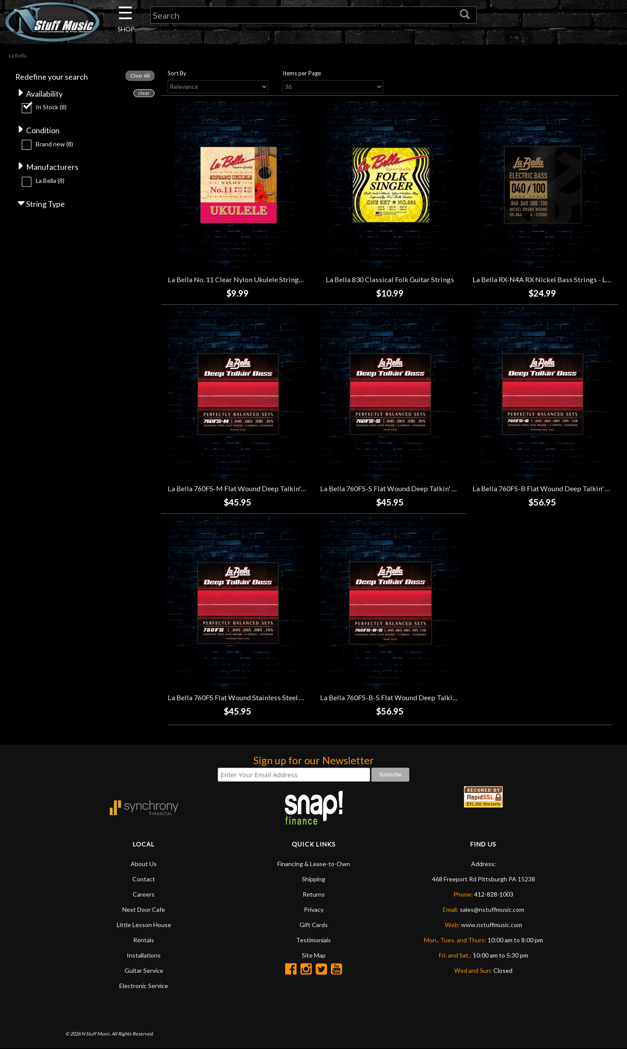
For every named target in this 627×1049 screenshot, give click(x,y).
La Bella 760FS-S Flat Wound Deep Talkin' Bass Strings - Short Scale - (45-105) (441, 489)
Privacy (314, 910)
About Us (144, 864)
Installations (144, 955)
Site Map (314, 955)
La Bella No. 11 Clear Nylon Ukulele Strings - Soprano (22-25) (263, 280)
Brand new (54, 144)
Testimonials (313, 940)
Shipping (313, 879)
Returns (314, 894)
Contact (143, 879)
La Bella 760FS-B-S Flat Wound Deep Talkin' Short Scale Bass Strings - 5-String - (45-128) (459, 697)
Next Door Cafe (143, 910)
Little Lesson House (144, 925)
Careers (144, 894)
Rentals (143, 940)
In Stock (51, 107)
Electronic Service (143, 986)
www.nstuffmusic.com (491, 925)
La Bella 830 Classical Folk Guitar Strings (390, 280)
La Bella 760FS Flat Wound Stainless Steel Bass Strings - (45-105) (269, 697)
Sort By (177, 73)
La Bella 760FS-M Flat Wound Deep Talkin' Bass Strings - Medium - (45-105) (286, 489)
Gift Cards (314, 925)
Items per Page (302, 73)
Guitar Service (144, 971)
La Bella (50, 181)
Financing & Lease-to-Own (313, 864)
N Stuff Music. (96, 1033)
